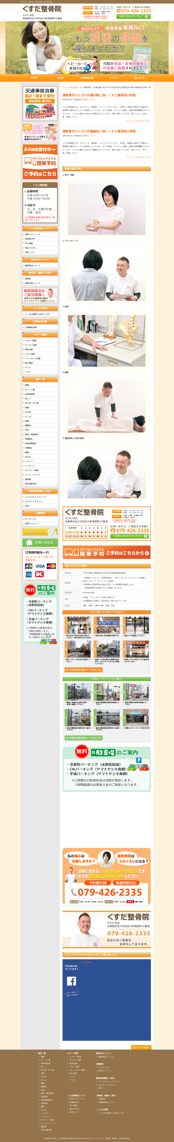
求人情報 (29, 243)
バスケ (28, 372)
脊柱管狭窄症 (31, 484)
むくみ (28, 416)
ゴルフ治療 (30, 354)
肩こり (28, 398)
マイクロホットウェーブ (35, 497)
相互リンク (30, 252)
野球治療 (29, 349)
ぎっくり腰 (30, 390)
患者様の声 (30, 239)
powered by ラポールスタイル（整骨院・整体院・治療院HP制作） (106, 1138)
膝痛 (27, 421)
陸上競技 (29, 363)
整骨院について (89, 99)
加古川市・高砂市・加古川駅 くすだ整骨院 (36, 2)
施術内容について (32, 283)
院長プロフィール (32, 234)
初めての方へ (31, 248)
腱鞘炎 (28, 425)
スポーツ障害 (31, 340)
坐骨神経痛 (30, 394)
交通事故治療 (31, 327)
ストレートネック (32, 475)
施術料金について (32, 265)
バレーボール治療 (32, 358)
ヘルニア (29, 461)
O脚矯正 (28, 448)
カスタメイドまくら (33, 501)
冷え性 (28, 412)
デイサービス (31, 519)
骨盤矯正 (29, 439)
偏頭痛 (28, 479)
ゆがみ (28, 457)
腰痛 (27, 385)
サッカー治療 (31, 345)
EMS (27, 506)
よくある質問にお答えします (37, 314)
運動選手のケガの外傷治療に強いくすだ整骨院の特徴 (99, 95)
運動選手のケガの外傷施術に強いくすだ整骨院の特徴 (99, 131)
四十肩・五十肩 (31, 403)
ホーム (65, 87)
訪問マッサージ (31, 523)
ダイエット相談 (31, 470)
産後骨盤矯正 (31, 443)
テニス (28, 367)
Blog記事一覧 (76, 87)
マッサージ (30, 466)
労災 (27, 430)
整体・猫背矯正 (31, 434)
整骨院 (28, 279)
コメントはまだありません (139, 121)
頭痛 (27, 407)
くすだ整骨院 (86, 962)
